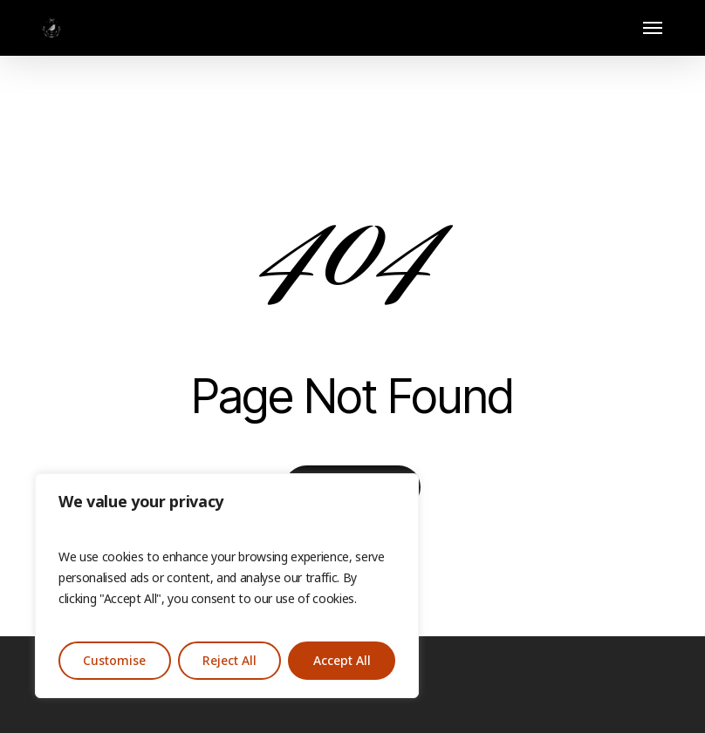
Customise (114, 660)
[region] (227, 585)
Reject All (229, 660)
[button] (652, 28)
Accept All (342, 660)
